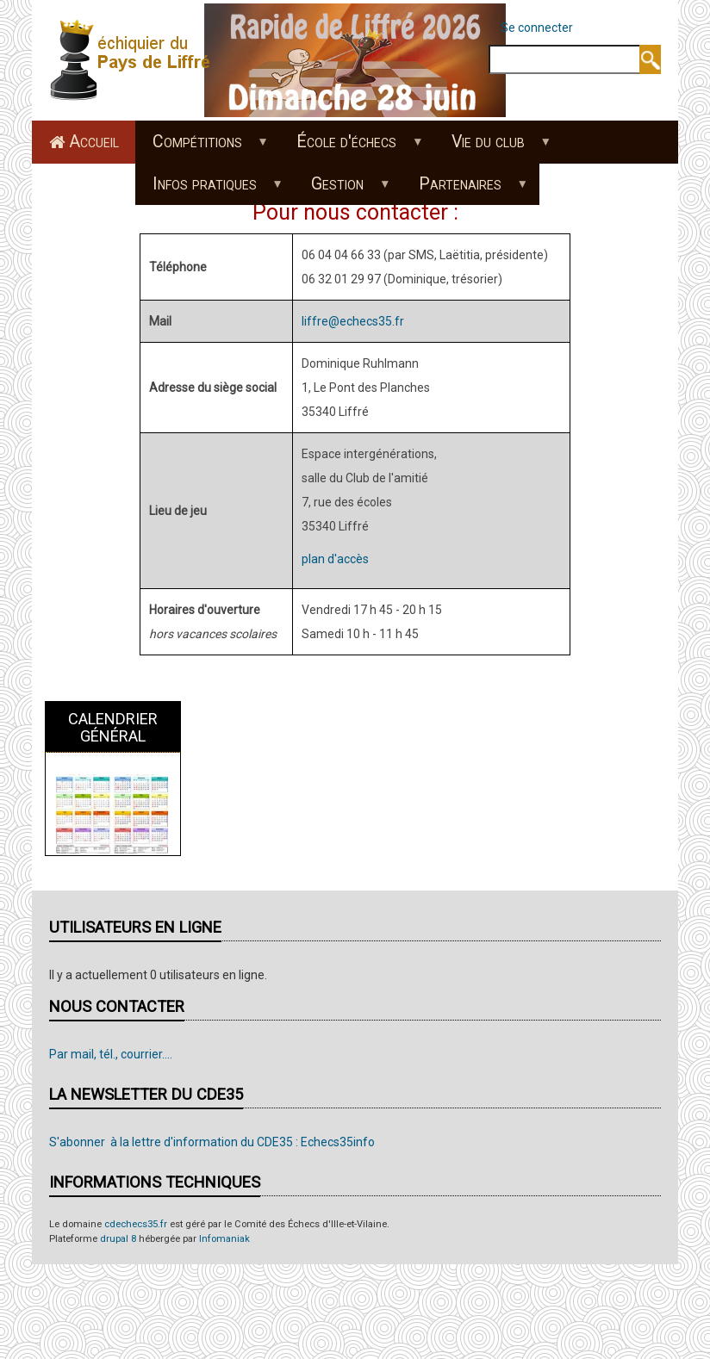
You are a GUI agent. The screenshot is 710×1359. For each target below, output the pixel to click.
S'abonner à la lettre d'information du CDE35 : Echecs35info (212, 1142)
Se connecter (537, 27)
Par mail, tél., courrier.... (110, 1054)
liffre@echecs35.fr (353, 321)
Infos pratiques (208, 189)
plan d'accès (335, 559)
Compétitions (201, 147)
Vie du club (493, 147)
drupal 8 (118, 1238)
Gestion (342, 189)
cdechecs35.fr (135, 1224)
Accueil (94, 142)
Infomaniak (224, 1238)
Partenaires (464, 189)
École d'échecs (351, 147)
